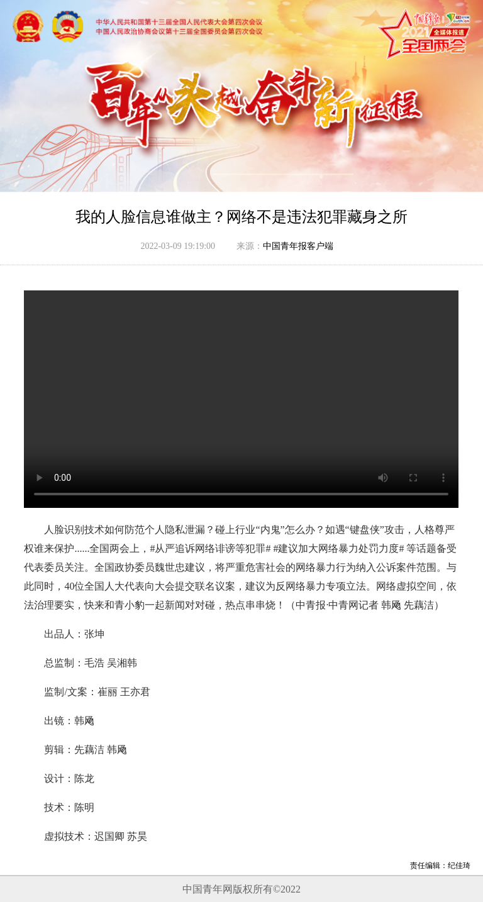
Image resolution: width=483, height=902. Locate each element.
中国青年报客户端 (298, 246)
